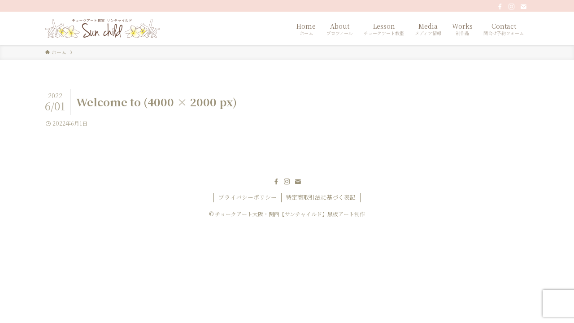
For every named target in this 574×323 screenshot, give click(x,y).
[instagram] (511, 7)
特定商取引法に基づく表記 (321, 197)
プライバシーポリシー (247, 197)
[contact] (523, 7)
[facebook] (500, 7)
